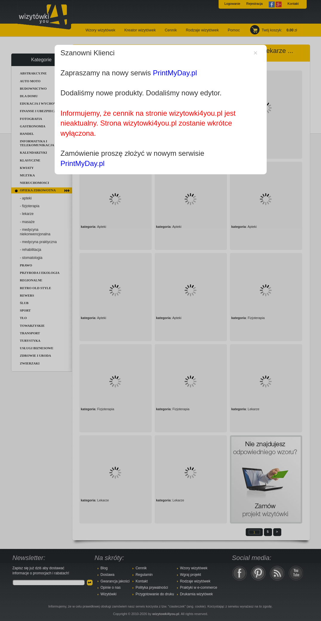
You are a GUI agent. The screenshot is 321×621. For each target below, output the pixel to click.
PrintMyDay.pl (175, 73)
